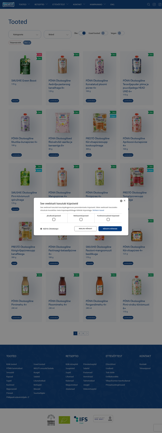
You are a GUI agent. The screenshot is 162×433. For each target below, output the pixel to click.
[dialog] (81, 216)
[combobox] (121, 200)
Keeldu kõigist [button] (84, 229)
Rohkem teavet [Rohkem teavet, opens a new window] (99, 210)
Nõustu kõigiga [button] (109, 229)
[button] (49, 229)
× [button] (124, 200)
